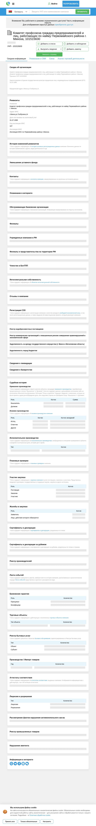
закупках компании (37, 480)
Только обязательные (28, 821)
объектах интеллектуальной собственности (45, 282)
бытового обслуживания (42, 638)
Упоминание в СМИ (37, 59)
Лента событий (20, 580)
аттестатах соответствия (39, 680)
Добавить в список (48, 44)
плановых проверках (37, 463)
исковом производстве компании (41, 413)
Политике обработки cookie (39, 815)
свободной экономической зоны (70, 313)
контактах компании (37, 179)
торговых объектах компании (59, 618)
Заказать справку (49, 54)
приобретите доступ (64, 25)
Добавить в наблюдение (76, 44)
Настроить (47, 821)
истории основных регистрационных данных (45, 146)
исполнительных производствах (41, 440)
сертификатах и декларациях (40, 530)
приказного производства (63, 389)
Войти (54, 4)
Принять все (10, 821)
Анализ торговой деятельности (71, 59)
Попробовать (71, 4)
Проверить (82, 12)
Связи (51, 59)
